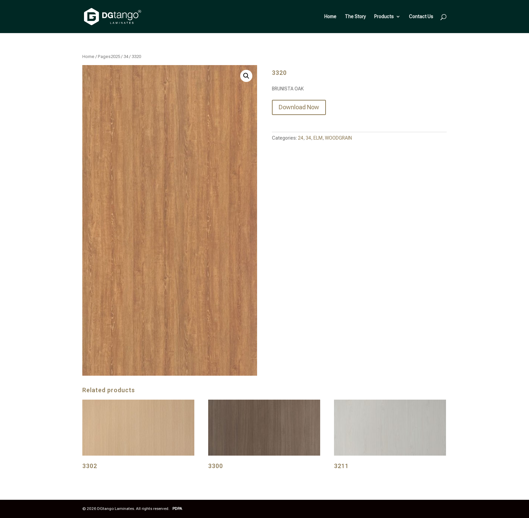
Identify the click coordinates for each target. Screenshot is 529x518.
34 (125, 56)
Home (330, 16)
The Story (355, 16)
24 (300, 138)
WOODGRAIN (338, 138)
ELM (318, 138)
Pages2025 (109, 56)
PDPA (177, 508)
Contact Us (421, 16)
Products (384, 16)
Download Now (299, 107)
